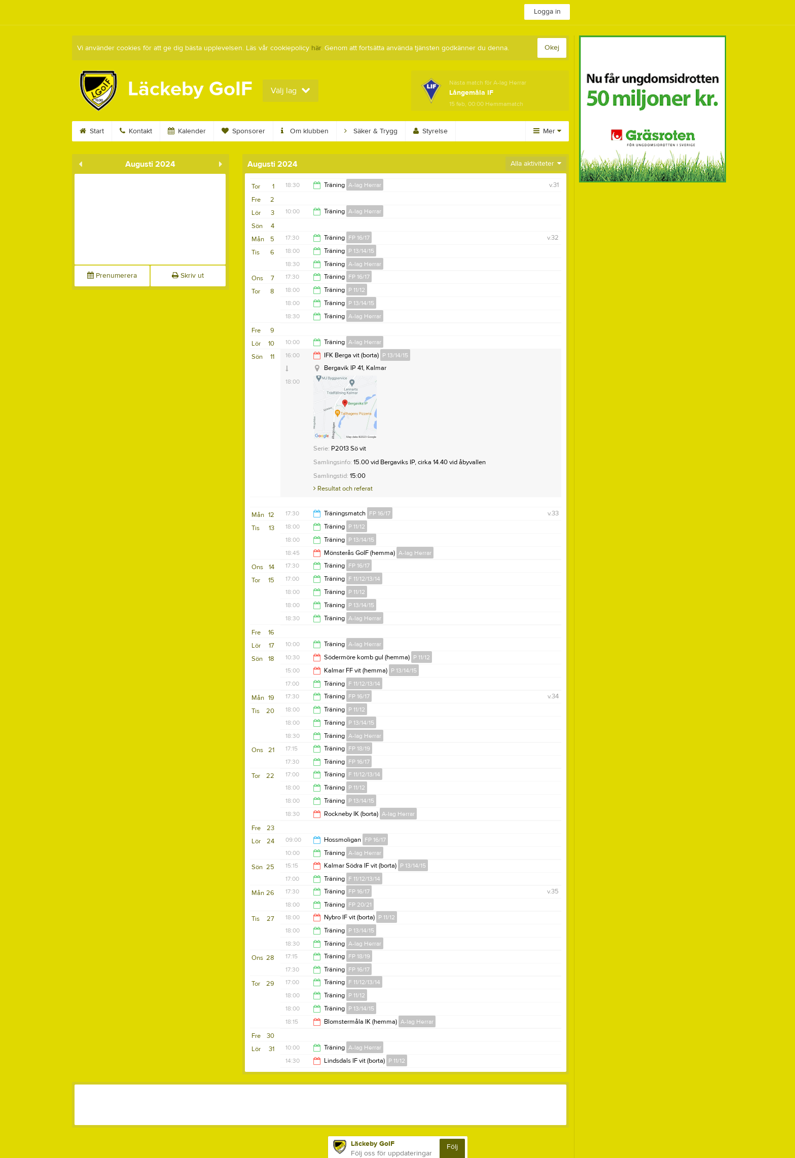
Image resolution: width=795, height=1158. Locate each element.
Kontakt (136, 131)
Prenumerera (112, 275)
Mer (547, 131)
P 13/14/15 (361, 251)
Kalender (187, 131)
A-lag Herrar (364, 185)
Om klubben (305, 131)
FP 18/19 (359, 748)
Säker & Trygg (370, 131)
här (316, 48)
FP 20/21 (360, 905)
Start (92, 131)
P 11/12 (356, 290)
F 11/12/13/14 (364, 579)
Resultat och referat (343, 488)
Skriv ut (188, 275)
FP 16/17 (359, 238)
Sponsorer (243, 131)
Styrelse (430, 131)
